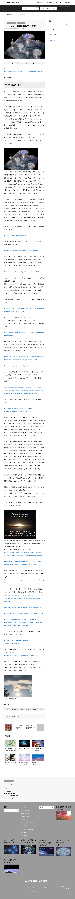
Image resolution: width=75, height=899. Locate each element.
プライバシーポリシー (26, 810)
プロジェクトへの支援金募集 (27, 829)
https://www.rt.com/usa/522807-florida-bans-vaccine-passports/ (21, 250)
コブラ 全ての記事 (20, 23)
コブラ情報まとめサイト (14, 716)
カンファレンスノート (8, 788)
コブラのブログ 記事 (11, 23)
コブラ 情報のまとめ (8, 798)
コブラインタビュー (8, 786)
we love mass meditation (9, 793)
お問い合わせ (68, 2)
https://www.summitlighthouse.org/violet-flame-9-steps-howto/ (21, 655)
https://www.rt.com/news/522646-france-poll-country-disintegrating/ (22, 607)
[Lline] (27, 63)
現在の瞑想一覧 (43, 893)
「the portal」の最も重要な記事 (11, 795)
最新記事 (58, 2)
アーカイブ (51, 40)
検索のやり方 (39, 2)
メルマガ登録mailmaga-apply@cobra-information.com (37, 894)
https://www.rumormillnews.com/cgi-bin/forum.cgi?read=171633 (21, 272)
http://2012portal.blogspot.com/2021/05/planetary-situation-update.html (23, 71)
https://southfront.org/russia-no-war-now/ (15, 235)
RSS (4, 887)
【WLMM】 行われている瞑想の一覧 (27, 825)
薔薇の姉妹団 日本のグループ (27, 822)
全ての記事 (49, 2)
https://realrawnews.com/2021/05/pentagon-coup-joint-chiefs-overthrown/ (24, 613)
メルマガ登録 (24, 832)
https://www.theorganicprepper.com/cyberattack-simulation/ (20, 366)
